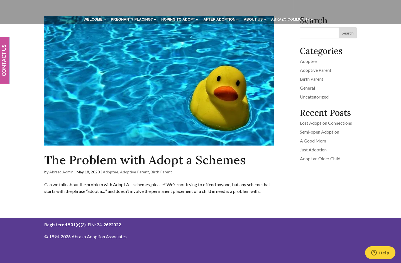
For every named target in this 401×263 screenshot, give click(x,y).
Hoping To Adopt (178, 19)
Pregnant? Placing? (132, 19)
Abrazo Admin (61, 171)
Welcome (93, 19)
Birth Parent (161, 171)
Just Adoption (313, 149)
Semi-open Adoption (319, 131)
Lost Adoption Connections (326, 123)
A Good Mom (313, 140)
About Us (253, 19)
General (307, 87)
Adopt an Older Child (320, 158)
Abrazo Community (290, 19)
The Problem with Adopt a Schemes (145, 160)
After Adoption (219, 19)
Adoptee (110, 171)
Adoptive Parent (134, 171)
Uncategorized (314, 96)
